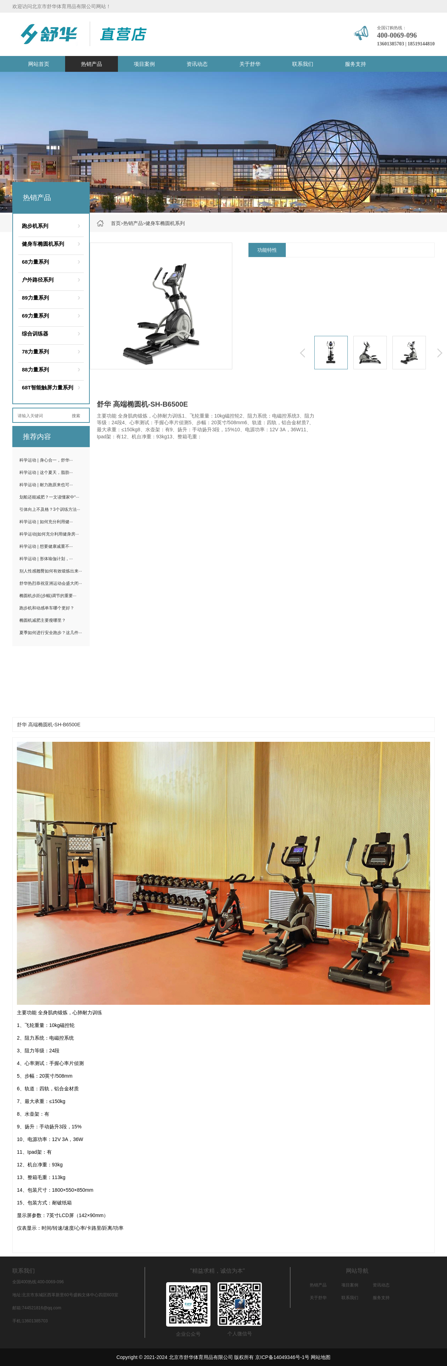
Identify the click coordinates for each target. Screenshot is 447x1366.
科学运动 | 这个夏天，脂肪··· (46, 472)
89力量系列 (35, 298)
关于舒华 (249, 64)
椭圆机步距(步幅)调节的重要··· (47, 595)
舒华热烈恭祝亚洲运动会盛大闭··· (50, 583)
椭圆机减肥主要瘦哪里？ (42, 620)
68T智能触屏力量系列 (47, 387)
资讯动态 (197, 64)
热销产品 (91, 64)
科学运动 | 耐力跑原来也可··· (46, 484)
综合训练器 (35, 334)
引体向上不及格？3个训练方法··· (49, 509)
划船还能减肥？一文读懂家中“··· (49, 497)
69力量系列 (35, 316)
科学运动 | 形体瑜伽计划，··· (46, 558)
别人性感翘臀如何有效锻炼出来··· (50, 571)
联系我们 (302, 64)
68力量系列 (35, 262)
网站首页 (38, 64)
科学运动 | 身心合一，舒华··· (46, 460)
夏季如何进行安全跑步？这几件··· (50, 632)
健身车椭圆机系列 (165, 223)
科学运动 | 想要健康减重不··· (46, 546)
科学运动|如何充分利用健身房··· (49, 534)
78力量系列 (35, 352)
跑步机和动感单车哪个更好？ (46, 608)
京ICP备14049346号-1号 (282, 1357)
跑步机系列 (35, 226)
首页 (116, 223)
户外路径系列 (37, 280)
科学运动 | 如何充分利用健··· (46, 521)
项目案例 (144, 64)
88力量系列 (35, 369)
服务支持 (355, 64)
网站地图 (320, 1357)
